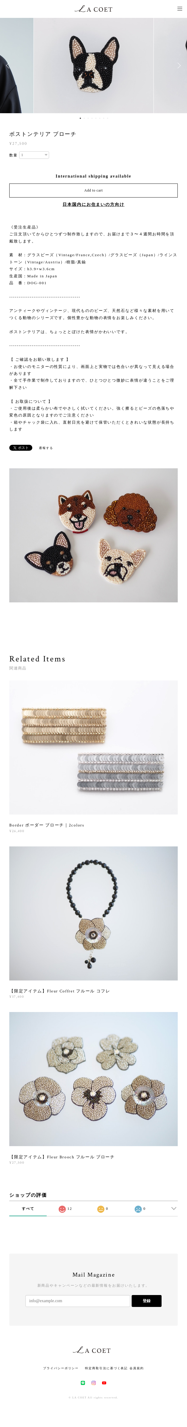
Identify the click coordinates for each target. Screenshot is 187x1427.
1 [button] (80, 118)
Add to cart (93, 190)
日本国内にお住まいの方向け (93, 204)
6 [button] (100, 118)
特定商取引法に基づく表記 (106, 1368)
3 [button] (88, 118)
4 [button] (92, 118)
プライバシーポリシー (61, 1368)
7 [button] (103, 118)
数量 (13, 155)
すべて (28, 1209)
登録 (146, 1301)
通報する (46, 448)
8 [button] (107, 118)
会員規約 (137, 1368)
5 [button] (96, 118)
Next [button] (178, 66)
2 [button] (84, 118)
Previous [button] (9, 66)
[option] (93, 65)
